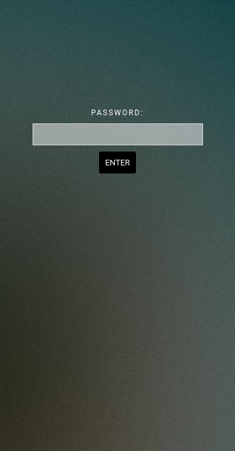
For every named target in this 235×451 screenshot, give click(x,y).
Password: (117, 112)
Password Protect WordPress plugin (117, 49)
